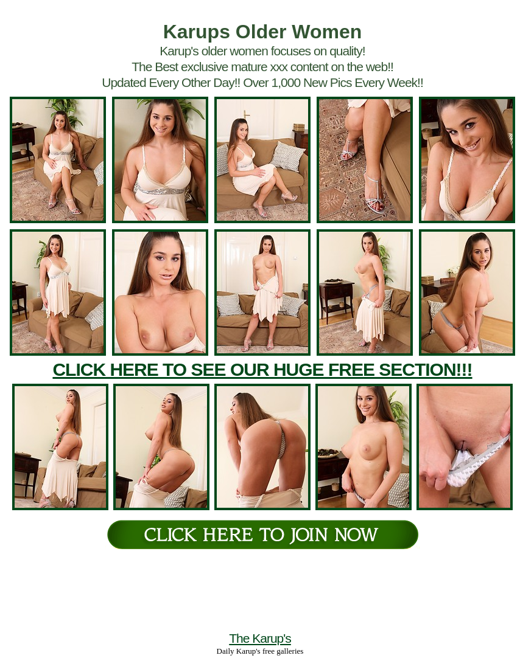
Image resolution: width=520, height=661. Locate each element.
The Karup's (260, 638)
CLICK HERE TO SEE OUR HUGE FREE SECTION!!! (262, 369)
